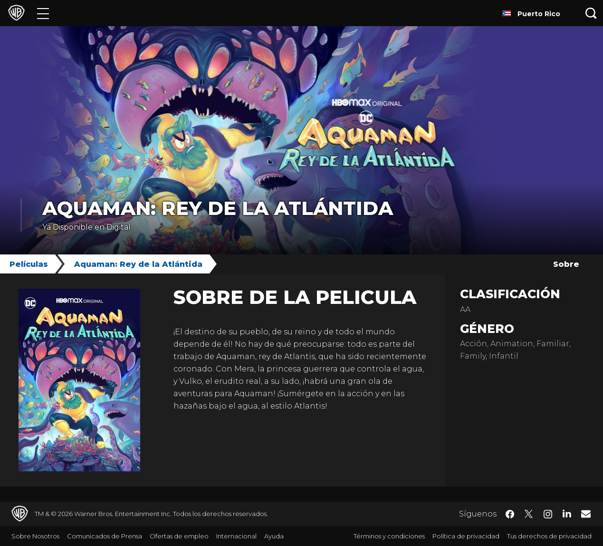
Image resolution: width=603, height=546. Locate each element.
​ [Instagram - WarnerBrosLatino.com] (548, 514)
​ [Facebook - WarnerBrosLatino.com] (510, 514)
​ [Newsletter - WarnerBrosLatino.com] (586, 513)
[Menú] (43, 13)
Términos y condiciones (389, 536)
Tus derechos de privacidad (549, 536)
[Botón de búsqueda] (591, 13)
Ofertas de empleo (179, 536)
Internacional (236, 536)
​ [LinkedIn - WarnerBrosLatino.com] (567, 513)
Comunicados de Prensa (104, 536)
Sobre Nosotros (35, 536)
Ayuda (274, 536)
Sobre (566, 264)
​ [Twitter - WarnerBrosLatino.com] (529, 514)
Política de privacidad (465, 536)
